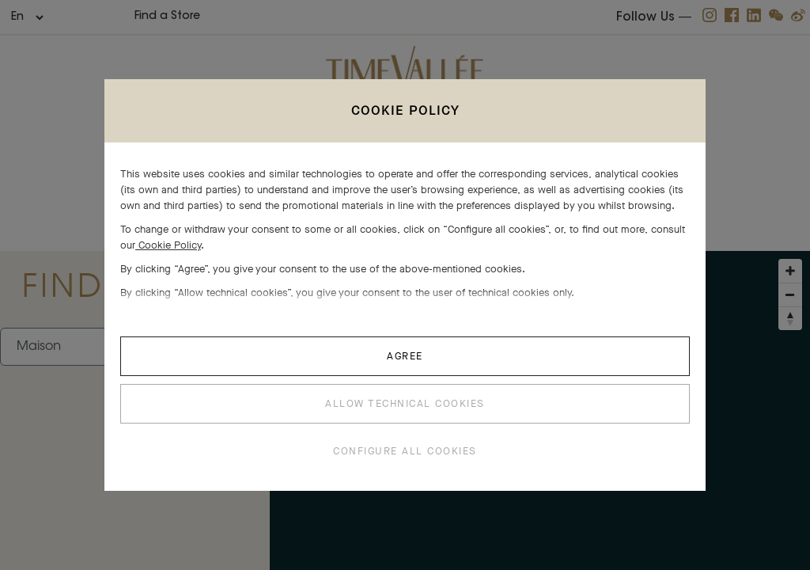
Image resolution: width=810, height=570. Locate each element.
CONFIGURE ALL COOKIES (405, 451)
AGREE (405, 356)
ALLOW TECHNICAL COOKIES (405, 403)
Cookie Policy (168, 245)
